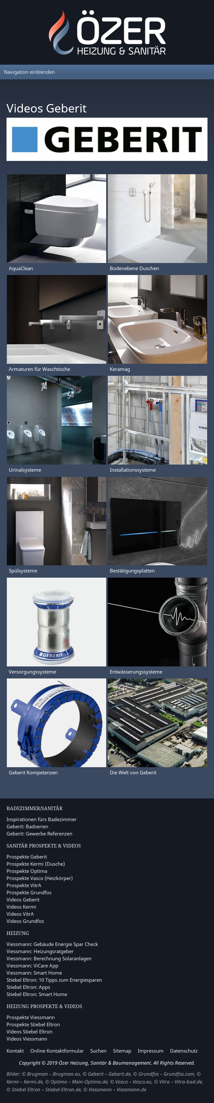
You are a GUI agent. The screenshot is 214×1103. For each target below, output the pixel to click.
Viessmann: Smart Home (34, 972)
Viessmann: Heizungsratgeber (40, 951)
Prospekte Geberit (27, 856)
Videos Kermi (21, 906)
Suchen (98, 1050)
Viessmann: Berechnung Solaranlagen (49, 958)
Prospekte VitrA (24, 885)
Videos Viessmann (27, 1038)
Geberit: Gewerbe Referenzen (39, 833)
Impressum (151, 1050)
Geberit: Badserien (27, 826)
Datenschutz (184, 1050)
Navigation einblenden (29, 72)
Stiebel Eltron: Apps (28, 987)
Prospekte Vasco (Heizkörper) (40, 878)
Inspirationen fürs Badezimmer (42, 819)
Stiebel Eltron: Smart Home (37, 994)
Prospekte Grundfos (29, 892)
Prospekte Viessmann (31, 1017)
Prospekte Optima (27, 871)
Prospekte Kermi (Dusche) (36, 863)
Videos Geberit (23, 899)
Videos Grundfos (25, 921)
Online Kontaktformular (57, 1050)
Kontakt (15, 1050)
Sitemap (122, 1050)
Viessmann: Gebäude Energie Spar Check (52, 944)
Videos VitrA (20, 914)
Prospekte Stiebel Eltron (33, 1024)
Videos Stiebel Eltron (29, 1031)
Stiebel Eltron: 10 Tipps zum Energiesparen (54, 980)
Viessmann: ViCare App (32, 965)
